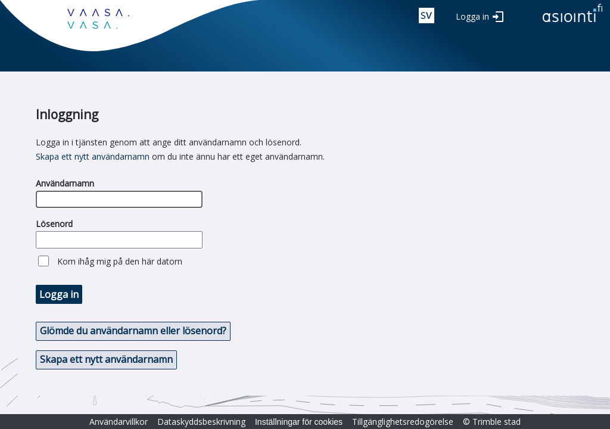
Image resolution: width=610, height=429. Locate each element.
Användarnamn (65, 183)
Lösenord (54, 223)
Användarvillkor (118, 421)
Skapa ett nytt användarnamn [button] (106, 359)
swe (426, 15)
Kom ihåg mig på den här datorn (119, 261)
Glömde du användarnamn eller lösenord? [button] (133, 330)
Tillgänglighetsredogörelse (402, 421)
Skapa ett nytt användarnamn (93, 156)
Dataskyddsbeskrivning (201, 421)
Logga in (472, 16)
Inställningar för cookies (299, 422)
